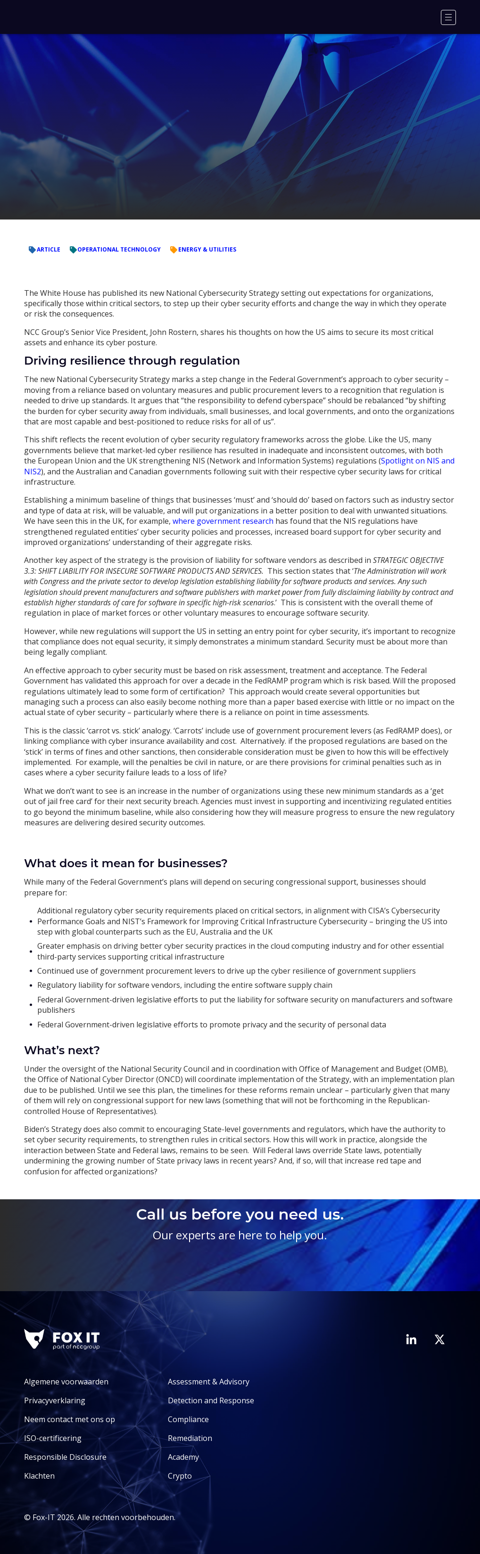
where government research (223, 521)
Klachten (39, 1476)
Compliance (188, 1419)
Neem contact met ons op (69, 1419)
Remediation (190, 1438)
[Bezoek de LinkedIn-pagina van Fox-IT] (411, 1339)
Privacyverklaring (54, 1400)
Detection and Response (211, 1400)
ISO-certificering (53, 1438)
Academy (183, 1457)
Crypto (180, 1476)
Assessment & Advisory (208, 1381)
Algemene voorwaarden (66, 1381)
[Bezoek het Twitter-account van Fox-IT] (439, 1339)
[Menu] (448, 17)
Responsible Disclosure (65, 1457)
